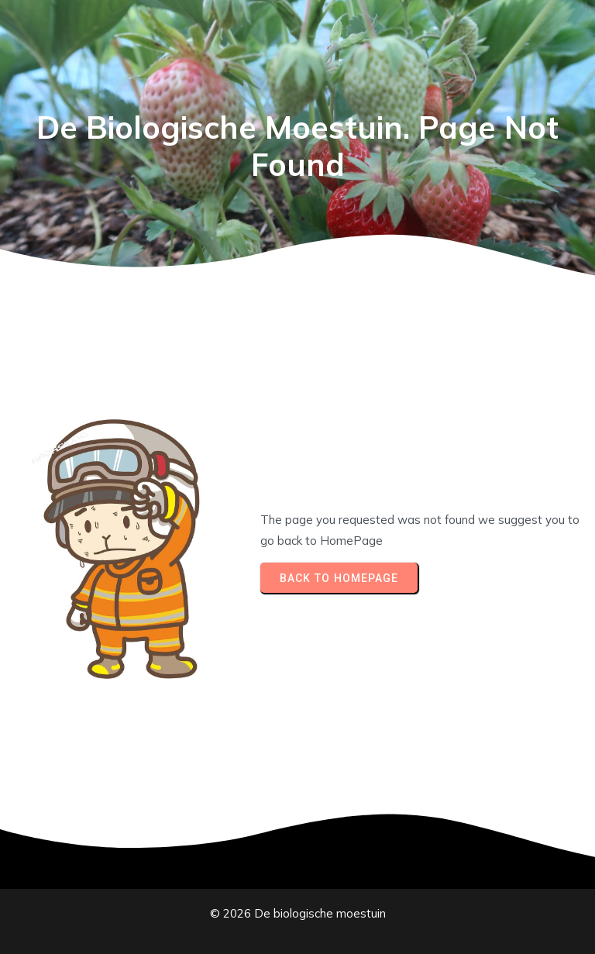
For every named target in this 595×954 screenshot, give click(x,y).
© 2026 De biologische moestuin (298, 913)
